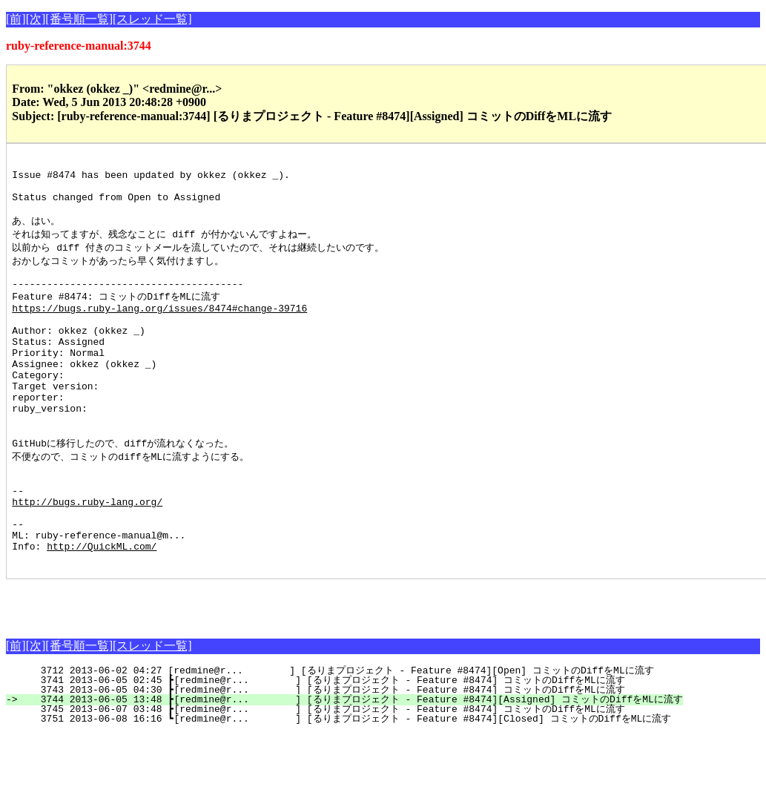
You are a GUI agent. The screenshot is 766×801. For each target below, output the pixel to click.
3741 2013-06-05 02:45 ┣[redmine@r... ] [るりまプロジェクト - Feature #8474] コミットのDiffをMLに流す (323, 747)
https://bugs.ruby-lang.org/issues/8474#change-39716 (159, 329)
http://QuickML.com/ (101, 611)
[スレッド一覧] (152, 19)
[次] (36, 19)
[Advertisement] (179, 669)
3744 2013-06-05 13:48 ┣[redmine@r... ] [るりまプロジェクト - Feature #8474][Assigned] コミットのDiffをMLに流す (352, 767)
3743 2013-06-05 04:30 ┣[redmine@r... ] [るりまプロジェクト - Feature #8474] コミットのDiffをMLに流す (323, 757)
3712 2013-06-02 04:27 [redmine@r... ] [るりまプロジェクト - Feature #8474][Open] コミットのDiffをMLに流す (338, 738)
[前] (16, 19)
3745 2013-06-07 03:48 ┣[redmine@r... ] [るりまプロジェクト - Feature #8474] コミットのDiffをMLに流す (323, 776)
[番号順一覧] (79, 19)
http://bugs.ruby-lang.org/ (87, 557)
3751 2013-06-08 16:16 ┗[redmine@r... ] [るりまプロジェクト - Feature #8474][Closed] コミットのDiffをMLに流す (347, 786)
